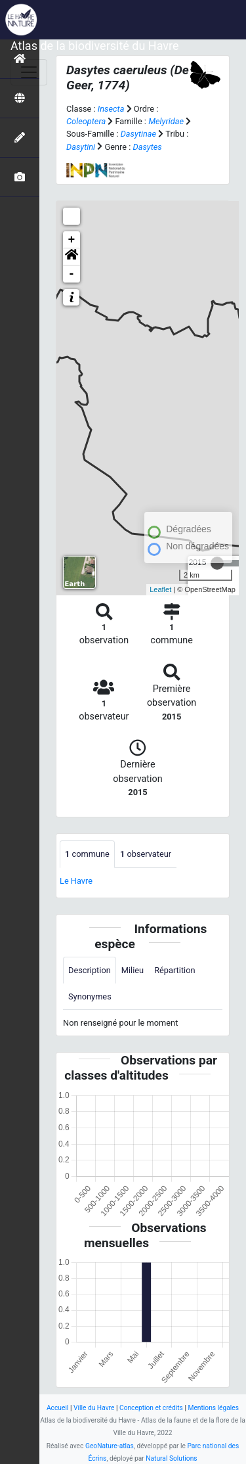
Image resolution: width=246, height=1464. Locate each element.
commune (87, 854)
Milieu (132, 970)
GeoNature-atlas (109, 1446)
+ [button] (71, 240)
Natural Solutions (171, 1458)
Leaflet (160, 589)
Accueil (57, 1408)
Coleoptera (86, 121)
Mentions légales (213, 1408)
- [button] (71, 274)
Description (89, 970)
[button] (71, 256)
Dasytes (147, 147)
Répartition (174, 970)
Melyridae (166, 121)
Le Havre (76, 881)
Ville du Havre (93, 1408)
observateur (145, 854)
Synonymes (90, 996)
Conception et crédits (151, 1408)
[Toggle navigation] (28, 72)
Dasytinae (138, 134)
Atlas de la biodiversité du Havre (94, 46)
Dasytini (80, 147)
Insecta (111, 109)
